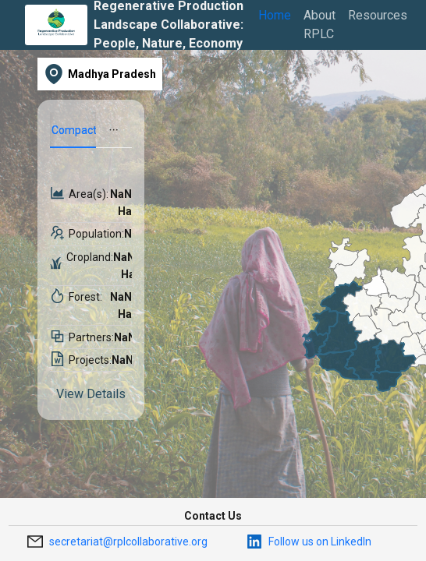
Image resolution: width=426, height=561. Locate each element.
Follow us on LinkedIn (319, 541)
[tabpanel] (91, 296)
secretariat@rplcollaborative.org (128, 541)
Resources (377, 15)
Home (274, 15)
